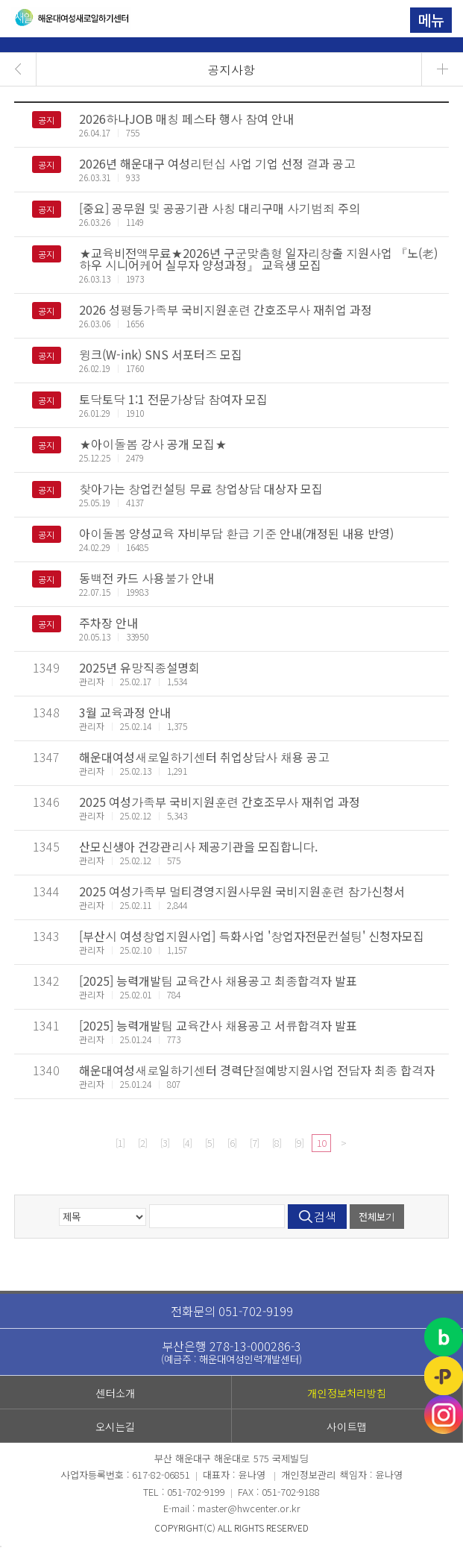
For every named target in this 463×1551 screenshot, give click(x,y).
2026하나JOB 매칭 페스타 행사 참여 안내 (186, 119)
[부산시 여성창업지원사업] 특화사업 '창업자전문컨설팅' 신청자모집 (251, 936)
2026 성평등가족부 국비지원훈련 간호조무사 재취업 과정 (225, 309)
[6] (231, 1143)
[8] (276, 1143)
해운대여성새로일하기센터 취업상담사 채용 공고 (204, 757)
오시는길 (115, 1426)
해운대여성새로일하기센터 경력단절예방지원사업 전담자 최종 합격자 (257, 1070)
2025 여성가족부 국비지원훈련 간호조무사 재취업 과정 (219, 802)
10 (321, 1143)
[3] (164, 1143)
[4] (187, 1143)
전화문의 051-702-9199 (232, 1311)
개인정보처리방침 (346, 1392)
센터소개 (115, 1392)
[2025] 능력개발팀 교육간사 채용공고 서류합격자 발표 (218, 1025)
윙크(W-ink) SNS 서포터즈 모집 (160, 354)
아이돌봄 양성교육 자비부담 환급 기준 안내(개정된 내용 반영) (236, 533)
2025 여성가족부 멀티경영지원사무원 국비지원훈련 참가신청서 (242, 891)
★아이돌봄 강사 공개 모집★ (153, 444)
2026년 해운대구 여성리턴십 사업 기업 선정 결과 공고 (217, 163)
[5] (209, 1143)
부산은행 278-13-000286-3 (232, 1351)
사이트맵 (347, 1426)
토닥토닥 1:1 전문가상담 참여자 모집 (173, 399)
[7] (254, 1143)
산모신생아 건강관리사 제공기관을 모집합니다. (198, 846)
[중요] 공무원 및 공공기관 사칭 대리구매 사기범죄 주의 (219, 208)
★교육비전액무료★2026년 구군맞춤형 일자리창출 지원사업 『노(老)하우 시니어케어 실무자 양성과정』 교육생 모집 (258, 259)
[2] (142, 1143)
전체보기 (377, 1216)
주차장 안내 (108, 623)
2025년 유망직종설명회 (139, 667)
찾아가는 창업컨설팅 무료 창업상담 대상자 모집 (201, 488)
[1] (120, 1143)
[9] (299, 1143)
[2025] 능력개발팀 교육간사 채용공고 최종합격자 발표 (218, 981)
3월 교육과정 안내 (125, 712)
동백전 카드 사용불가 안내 (146, 578)
